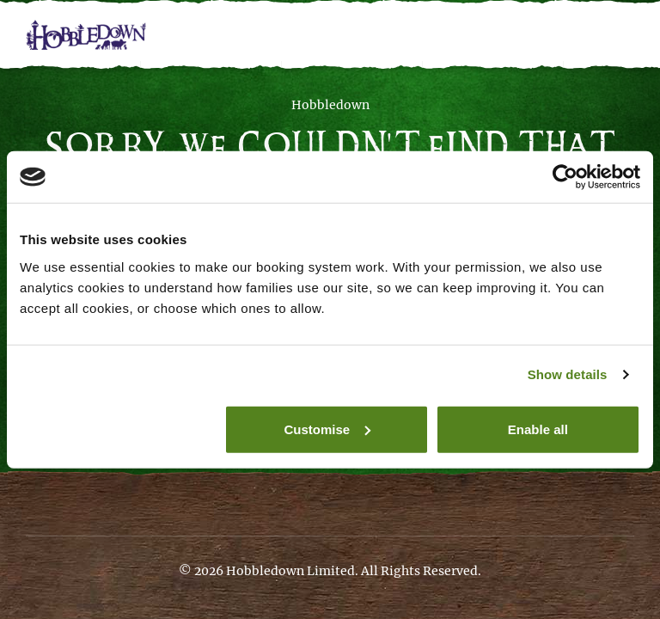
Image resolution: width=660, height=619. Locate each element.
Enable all (538, 428)
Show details (568, 374)
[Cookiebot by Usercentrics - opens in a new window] (565, 177)
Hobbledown (330, 105)
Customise (327, 428)
